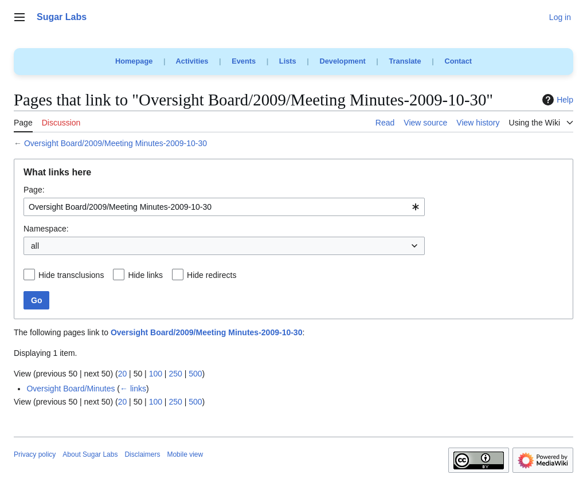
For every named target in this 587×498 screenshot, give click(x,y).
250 (175, 373)
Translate (405, 61)
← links (133, 388)
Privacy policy (35, 454)
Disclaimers (142, 454)
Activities (192, 61)
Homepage (133, 61)
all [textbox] (35, 245)
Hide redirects (211, 275)
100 (155, 373)
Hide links (145, 275)
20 (122, 373)
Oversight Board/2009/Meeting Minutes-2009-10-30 (115, 143)
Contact (458, 61)
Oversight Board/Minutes (70, 388)
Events (244, 61)
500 (195, 373)
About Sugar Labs (90, 454)
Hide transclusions (71, 275)
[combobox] (224, 207)
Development (342, 61)
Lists (287, 61)
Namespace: (46, 228)
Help (556, 99)
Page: (34, 189)
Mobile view (185, 454)
